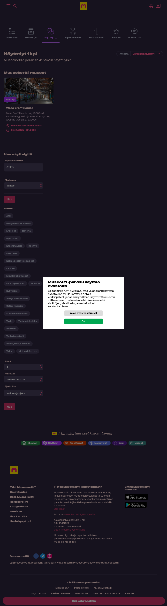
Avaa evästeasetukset (83, 313)
